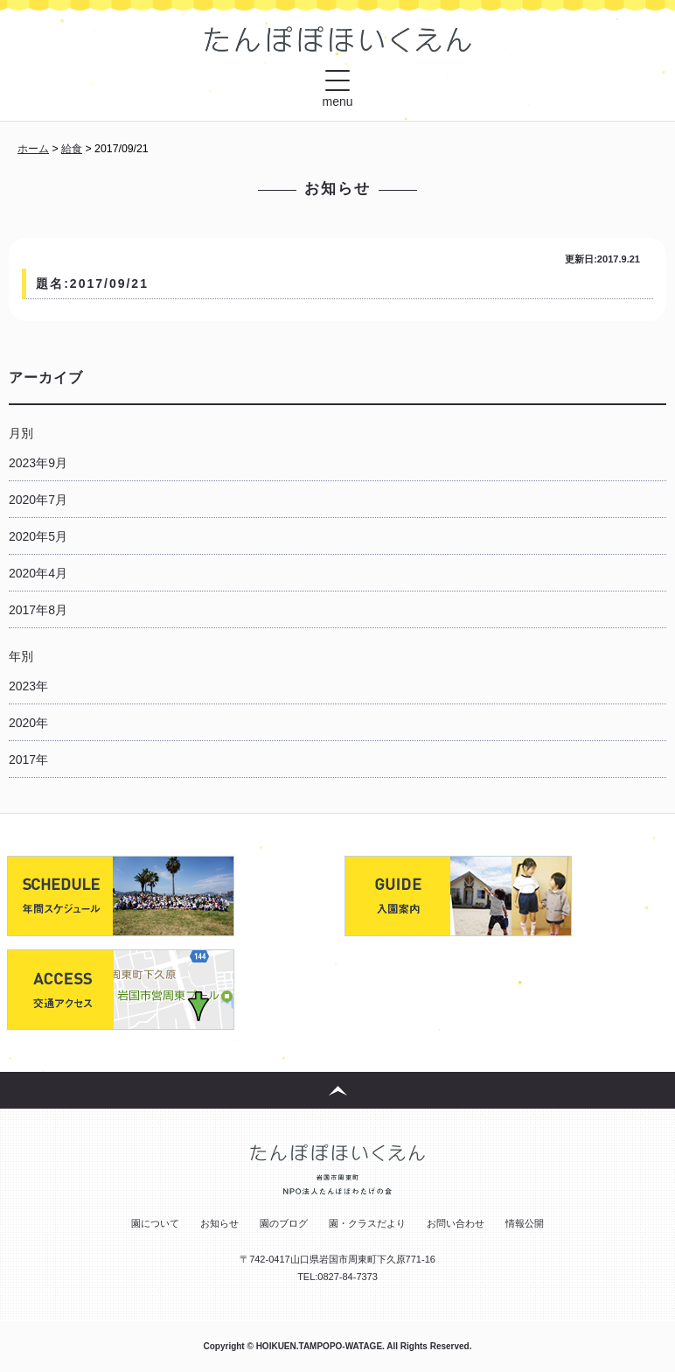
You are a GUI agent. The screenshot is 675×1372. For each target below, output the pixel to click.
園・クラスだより (367, 1223)
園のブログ (284, 1223)
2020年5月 (38, 536)
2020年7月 (38, 500)
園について (155, 1223)
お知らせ (219, 1223)
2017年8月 (38, 610)
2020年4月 (38, 573)
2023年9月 (38, 463)
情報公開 (524, 1223)
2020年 (28, 723)
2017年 (28, 759)
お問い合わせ (455, 1223)
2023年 (28, 686)
